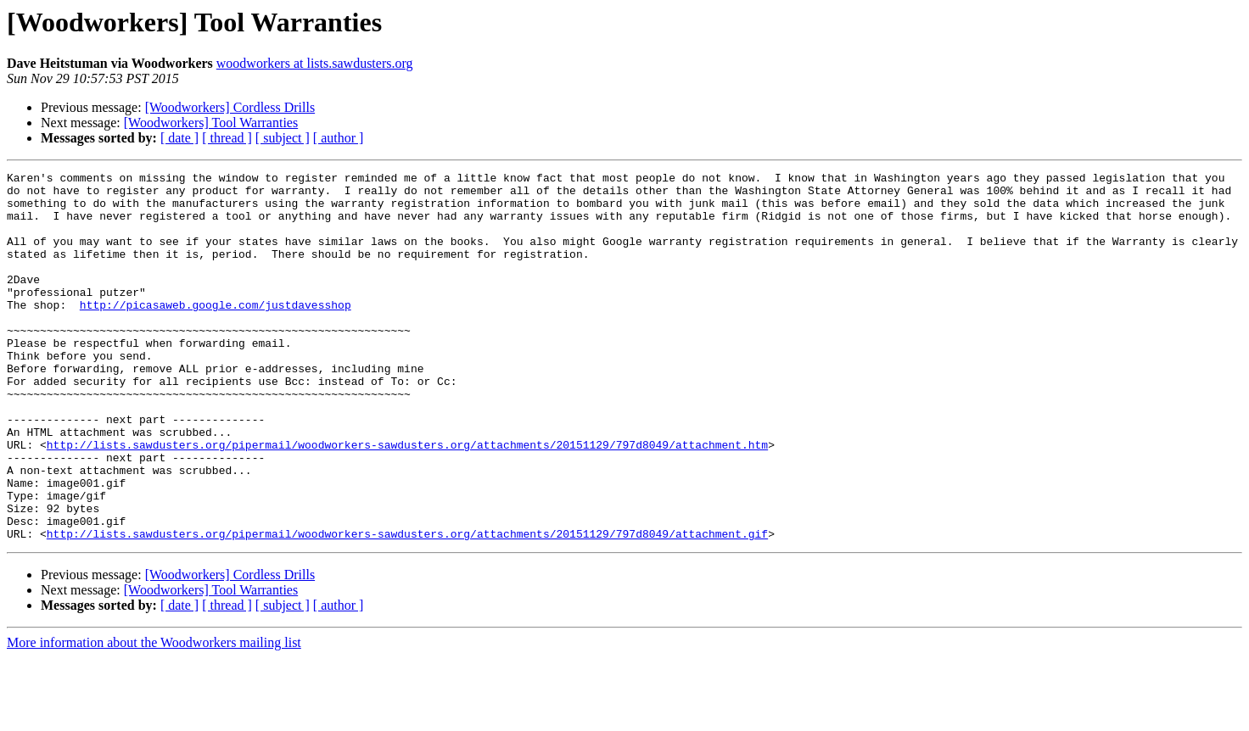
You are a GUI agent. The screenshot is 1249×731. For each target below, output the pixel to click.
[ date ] (179, 138)
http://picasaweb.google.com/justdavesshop (215, 332)
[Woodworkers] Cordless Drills (230, 107)
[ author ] (338, 138)
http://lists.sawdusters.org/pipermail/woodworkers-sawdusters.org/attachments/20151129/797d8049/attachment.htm (407, 500)
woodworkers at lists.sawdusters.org (314, 63)
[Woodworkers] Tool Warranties (211, 122)
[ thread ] (227, 138)
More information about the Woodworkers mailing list (154, 716)
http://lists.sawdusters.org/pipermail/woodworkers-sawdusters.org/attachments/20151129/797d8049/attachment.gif (407, 607)
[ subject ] (282, 138)
